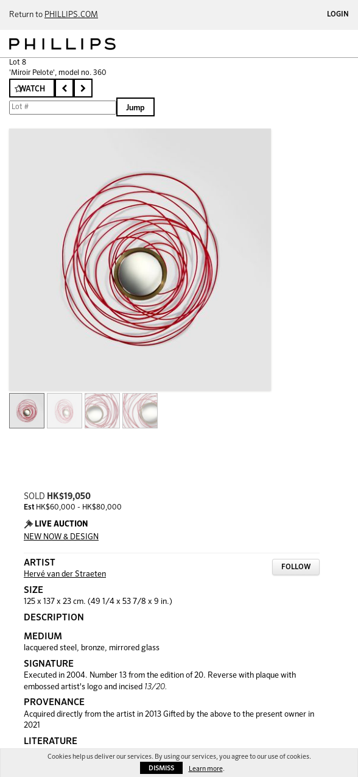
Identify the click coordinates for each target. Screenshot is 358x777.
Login (338, 14)
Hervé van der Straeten (65, 574)
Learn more (206, 768)
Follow (296, 567)
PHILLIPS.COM (71, 15)
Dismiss (161, 768)
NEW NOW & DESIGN (61, 537)
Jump (135, 108)
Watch (32, 89)
